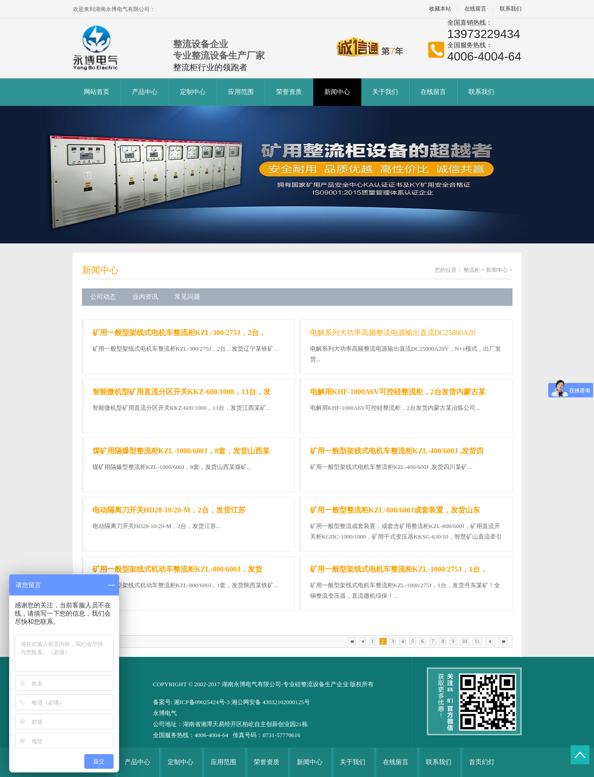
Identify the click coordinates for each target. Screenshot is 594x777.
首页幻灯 (482, 762)
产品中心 (145, 91)
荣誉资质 (289, 91)
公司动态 (103, 296)
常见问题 (187, 296)
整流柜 (471, 270)
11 (477, 641)
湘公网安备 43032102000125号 (270, 702)
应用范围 (241, 91)
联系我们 (511, 9)
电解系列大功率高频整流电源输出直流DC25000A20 (393, 332)
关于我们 (385, 91)
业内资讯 (145, 296)
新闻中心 (337, 91)
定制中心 (193, 91)
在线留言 (475, 9)
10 (464, 641)
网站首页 (96, 91)
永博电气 (165, 713)
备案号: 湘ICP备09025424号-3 (192, 702)
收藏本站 (440, 9)
